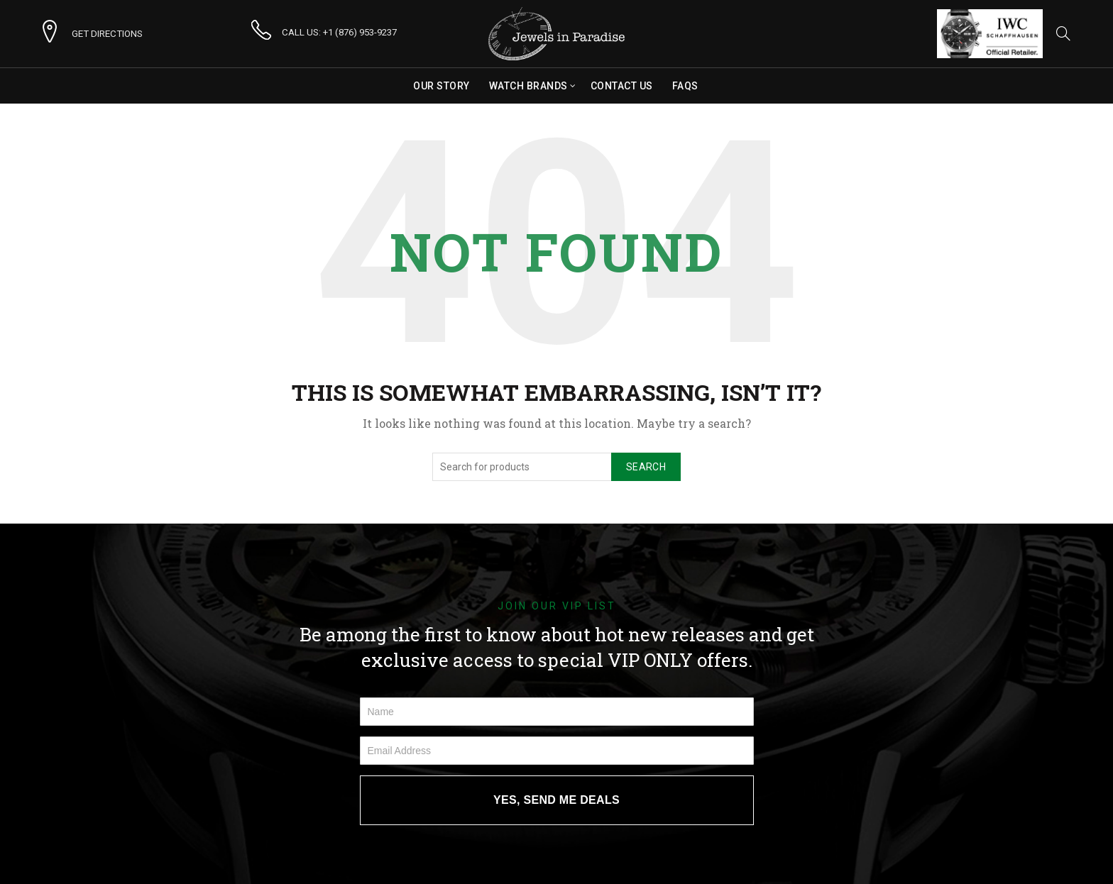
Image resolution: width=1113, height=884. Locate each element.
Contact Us (622, 86)
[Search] (1063, 33)
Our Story (441, 86)
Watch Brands (528, 86)
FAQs (685, 86)
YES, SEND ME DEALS (556, 800)
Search (646, 467)
